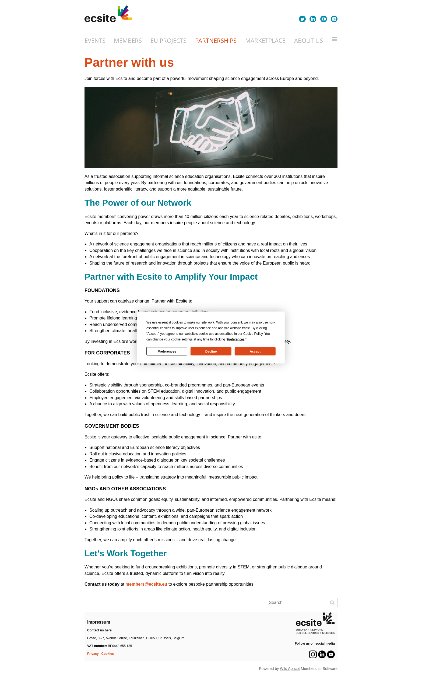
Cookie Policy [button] (253, 334)
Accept (255, 351)
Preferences (167, 351)
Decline (211, 351)
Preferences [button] (236, 339)
